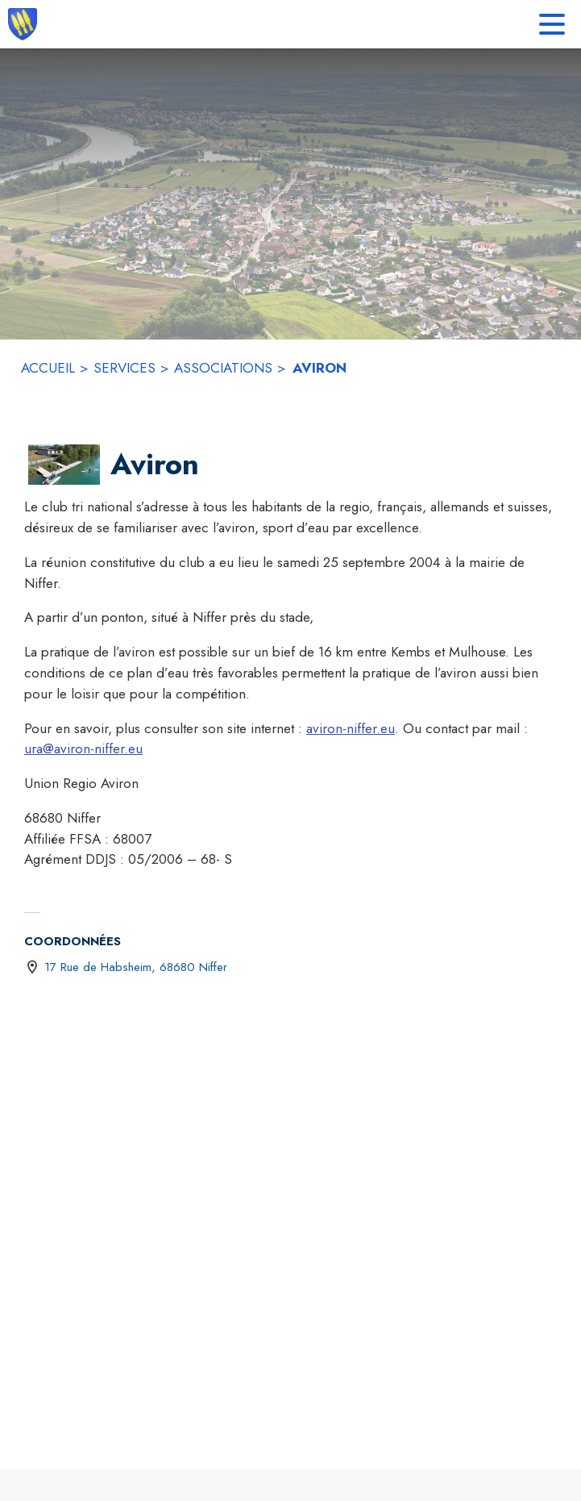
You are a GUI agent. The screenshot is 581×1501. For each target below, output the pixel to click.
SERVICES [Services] (124, 367)
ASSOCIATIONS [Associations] (223, 367)
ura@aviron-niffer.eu (83, 748)
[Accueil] (22, 24)
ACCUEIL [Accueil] (48, 367)
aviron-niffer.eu (350, 728)
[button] (64, 464)
